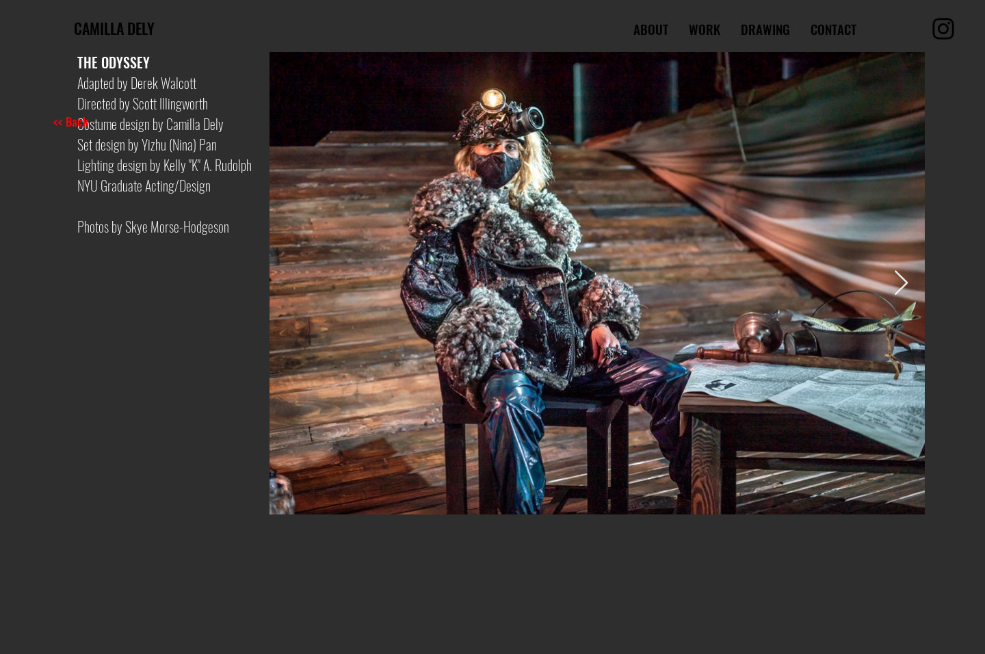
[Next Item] (901, 283)
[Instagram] (943, 28)
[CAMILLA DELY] (167, 28)
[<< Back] (104, 121)
